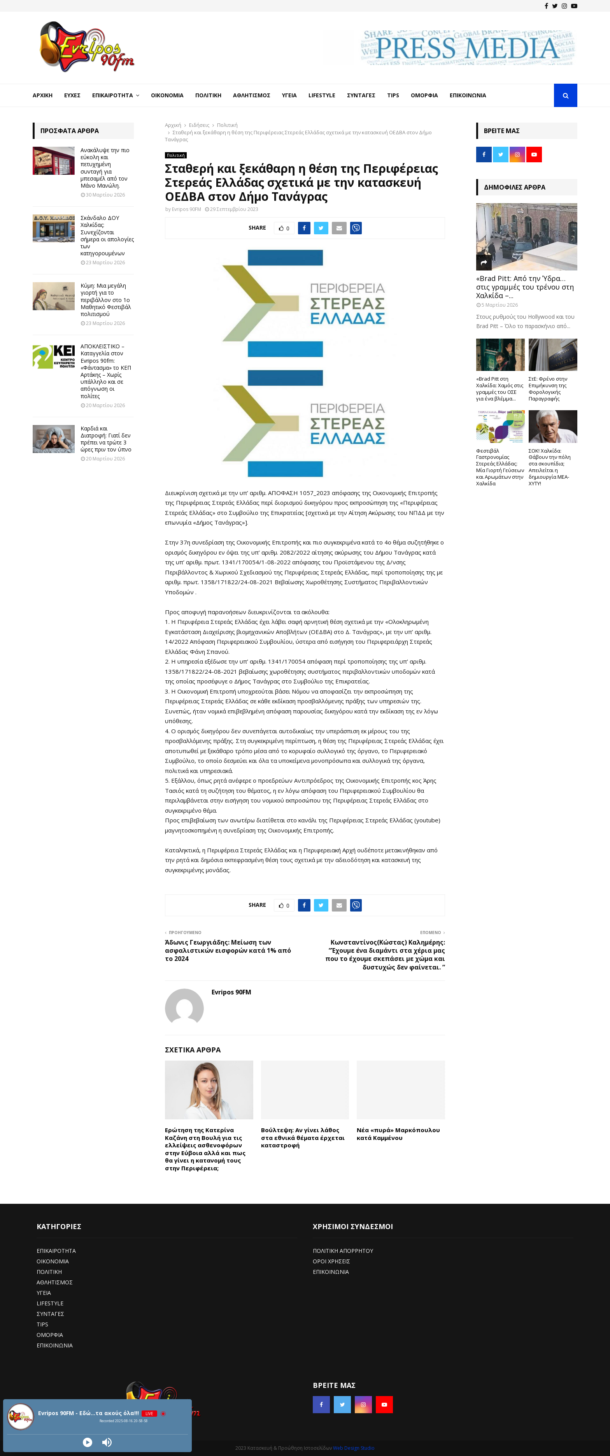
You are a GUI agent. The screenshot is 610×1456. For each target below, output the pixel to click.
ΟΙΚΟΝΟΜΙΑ (53, 1261)
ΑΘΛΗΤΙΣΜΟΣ (55, 1282)
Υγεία (289, 95)
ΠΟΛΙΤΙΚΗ (49, 1271)
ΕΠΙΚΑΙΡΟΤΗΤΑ (56, 1250)
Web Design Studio (354, 1448)
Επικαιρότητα (112, 95)
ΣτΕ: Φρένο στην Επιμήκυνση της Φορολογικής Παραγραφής (548, 388)
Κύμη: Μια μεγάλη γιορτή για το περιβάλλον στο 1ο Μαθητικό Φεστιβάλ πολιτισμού (106, 300)
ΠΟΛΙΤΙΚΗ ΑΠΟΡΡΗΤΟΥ (343, 1250)
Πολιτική (208, 95)
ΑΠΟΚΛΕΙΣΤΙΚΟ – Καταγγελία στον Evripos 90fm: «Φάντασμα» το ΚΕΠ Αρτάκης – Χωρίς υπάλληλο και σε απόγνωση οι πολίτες (106, 370)
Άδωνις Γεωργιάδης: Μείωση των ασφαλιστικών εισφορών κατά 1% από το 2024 (228, 950)
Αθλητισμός (251, 95)
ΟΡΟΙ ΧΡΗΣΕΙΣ (331, 1261)
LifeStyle (322, 95)
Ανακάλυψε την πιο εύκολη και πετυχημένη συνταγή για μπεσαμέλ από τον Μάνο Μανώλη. (105, 167)
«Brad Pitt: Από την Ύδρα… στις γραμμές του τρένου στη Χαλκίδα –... (525, 287)
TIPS (42, 1324)
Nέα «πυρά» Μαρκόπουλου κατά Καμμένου (398, 1134)
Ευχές (72, 95)
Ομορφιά (424, 95)
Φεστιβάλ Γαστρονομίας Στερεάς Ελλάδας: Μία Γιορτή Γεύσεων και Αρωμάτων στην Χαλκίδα (500, 467)
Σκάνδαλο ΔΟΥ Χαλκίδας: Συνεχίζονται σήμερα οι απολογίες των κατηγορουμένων (107, 235)
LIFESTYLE (50, 1303)
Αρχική (43, 95)
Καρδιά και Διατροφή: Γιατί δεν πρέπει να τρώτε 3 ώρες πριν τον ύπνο (106, 439)
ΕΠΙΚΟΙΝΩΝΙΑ (55, 1345)
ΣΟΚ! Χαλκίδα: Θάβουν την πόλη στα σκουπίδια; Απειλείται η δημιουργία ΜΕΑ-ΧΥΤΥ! (550, 467)
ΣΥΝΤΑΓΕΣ (50, 1313)
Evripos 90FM (186, 209)
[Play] (87, 1442)
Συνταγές (361, 95)
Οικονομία (167, 95)
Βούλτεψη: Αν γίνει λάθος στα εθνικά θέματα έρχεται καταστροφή (303, 1137)
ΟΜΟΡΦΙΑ (50, 1334)
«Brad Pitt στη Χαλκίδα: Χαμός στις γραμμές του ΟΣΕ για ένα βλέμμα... (499, 388)
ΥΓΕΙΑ (44, 1292)
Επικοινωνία (468, 95)
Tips (393, 95)
